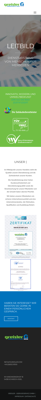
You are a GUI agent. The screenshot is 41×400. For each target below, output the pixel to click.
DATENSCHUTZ (30, 396)
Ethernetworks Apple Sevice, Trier (15, 347)
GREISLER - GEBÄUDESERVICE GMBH (21, 393)
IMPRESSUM (19, 396)
